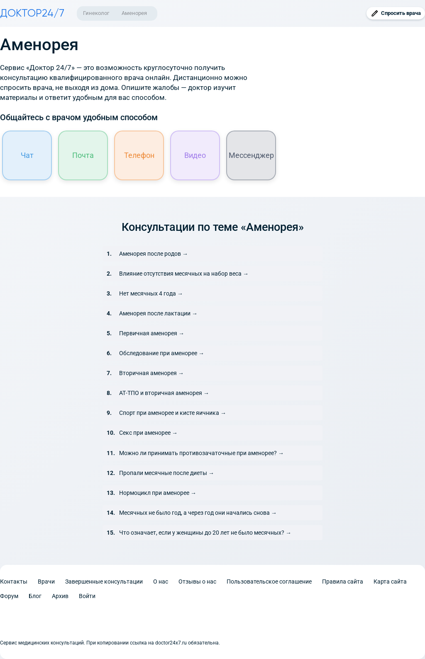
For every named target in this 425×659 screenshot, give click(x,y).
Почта (83, 155)
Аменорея (134, 13)
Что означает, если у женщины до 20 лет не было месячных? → (205, 532)
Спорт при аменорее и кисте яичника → (172, 412)
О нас (160, 581)
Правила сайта (342, 581)
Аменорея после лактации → (158, 313)
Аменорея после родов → (153, 253)
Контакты (13, 581)
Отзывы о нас (197, 581)
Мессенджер (251, 155)
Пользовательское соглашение (269, 581)
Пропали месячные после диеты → (166, 473)
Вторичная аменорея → (151, 373)
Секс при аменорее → (148, 432)
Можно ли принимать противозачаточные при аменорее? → (201, 453)
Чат (27, 155)
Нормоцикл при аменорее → (157, 492)
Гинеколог (96, 13)
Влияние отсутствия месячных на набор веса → (184, 273)
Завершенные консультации (104, 581)
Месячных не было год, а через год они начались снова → (198, 512)
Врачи (46, 581)
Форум (9, 596)
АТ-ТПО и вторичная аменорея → (164, 393)
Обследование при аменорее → (161, 353)
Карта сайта (390, 581)
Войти (87, 596)
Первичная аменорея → (151, 333)
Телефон (139, 155)
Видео (195, 155)
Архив (60, 596)
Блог (35, 596)
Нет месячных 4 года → (151, 293)
